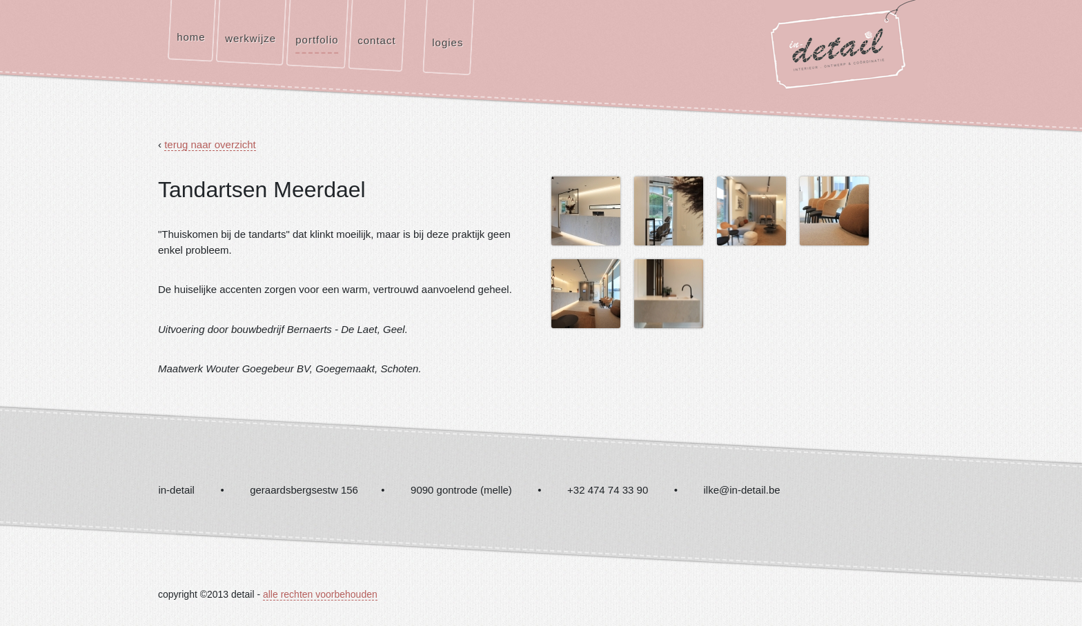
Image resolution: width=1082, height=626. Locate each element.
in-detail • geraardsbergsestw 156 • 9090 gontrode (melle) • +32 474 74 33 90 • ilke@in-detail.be (469, 490)
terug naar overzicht (210, 144)
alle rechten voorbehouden (320, 594)
